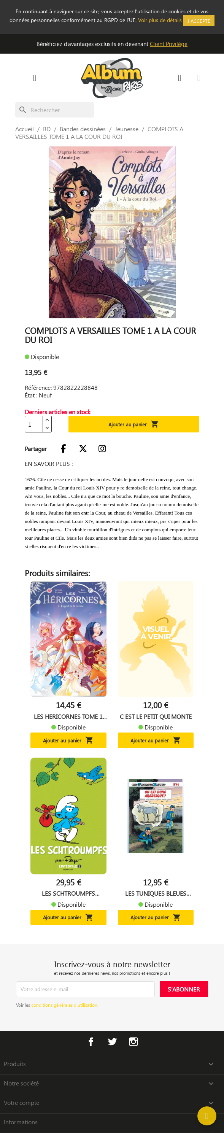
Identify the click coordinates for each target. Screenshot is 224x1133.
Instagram (133, 1042)
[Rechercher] (54, 110)
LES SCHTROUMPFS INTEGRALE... (68, 893)
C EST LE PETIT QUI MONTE (156, 716)
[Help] (206, 1115)
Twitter (112, 1042)
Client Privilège (168, 44)
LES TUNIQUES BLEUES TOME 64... (155, 893)
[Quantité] (34, 424)
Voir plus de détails (160, 20)
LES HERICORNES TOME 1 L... (68, 716)
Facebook (91, 1042)
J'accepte (198, 20)
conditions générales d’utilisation (64, 1005)
